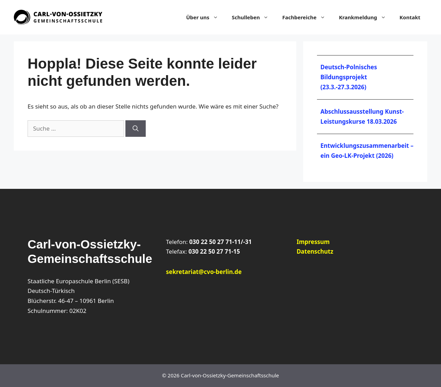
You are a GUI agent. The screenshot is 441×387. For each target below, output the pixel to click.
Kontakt (410, 17)
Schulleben (254, 17)
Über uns (205, 17)
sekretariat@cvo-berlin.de (204, 272)
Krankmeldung (366, 17)
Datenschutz (315, 251)
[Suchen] (135, 128)
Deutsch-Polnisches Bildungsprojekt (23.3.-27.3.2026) (348, 77)
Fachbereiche (307, 17)
